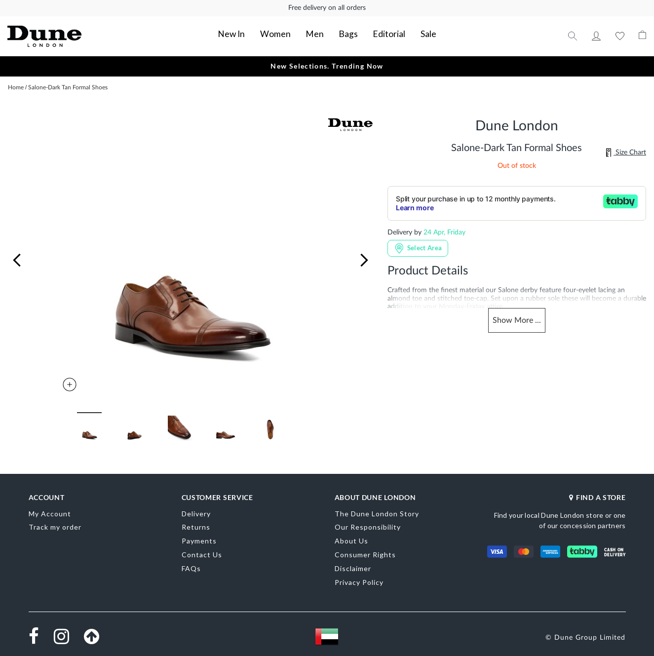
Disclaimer (353, 566)
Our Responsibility (368, 525)
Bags (344, 32)
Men (317, 32)
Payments (199, 539)
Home (16, 85)
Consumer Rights (365, 552)
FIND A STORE (597, 495)
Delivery (196, 511)
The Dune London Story (377, 511)
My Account (596, 34)
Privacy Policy (359, 580)
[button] (17, 258)
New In (247, 32)
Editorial (379, 32)
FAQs (191, 566)
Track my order (55, 525)
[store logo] (71, 34)
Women (284, 32)
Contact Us (202, 552)
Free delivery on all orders (327, 7)
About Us (351, 539)
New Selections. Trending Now (327, 63)
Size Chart (626, 150)
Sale (412, 32)
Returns (196, 525)
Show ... (517, 319)
